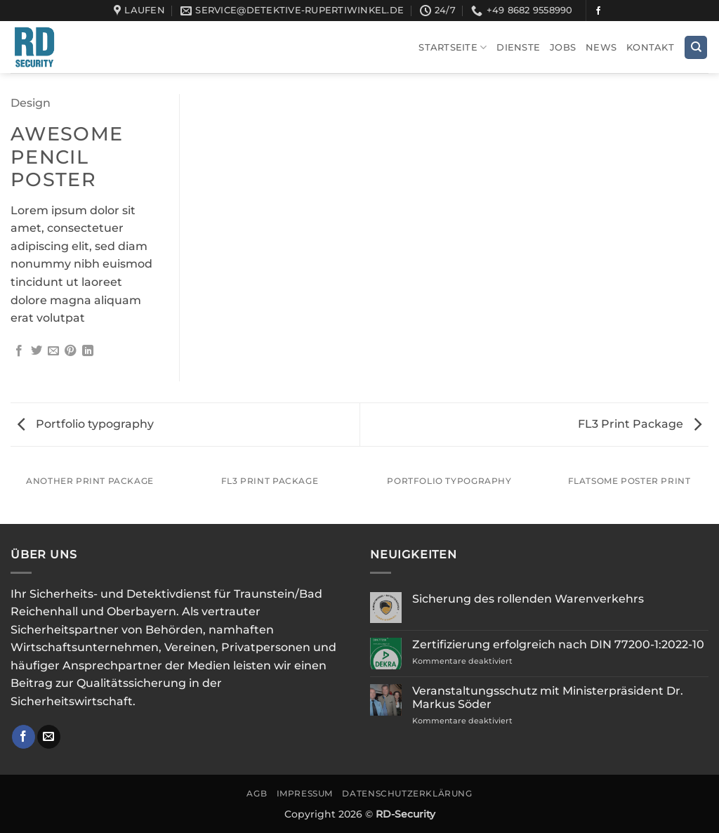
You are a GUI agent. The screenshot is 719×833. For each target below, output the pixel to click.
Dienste (518, 47)
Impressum (305, 793)
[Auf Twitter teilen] (36, 351)
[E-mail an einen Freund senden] (53, 351)
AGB (256, 793)
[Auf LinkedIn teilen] (87, 351)
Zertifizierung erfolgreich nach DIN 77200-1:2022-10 (558, 644)
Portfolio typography (86, 424)
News (601, 47)
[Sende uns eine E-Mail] (48, 737)
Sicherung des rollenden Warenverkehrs (528, 598)
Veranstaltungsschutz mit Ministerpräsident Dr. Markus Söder (547, 697)
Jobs (563, 47)
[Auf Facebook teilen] (19, 351)
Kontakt (650, 47)
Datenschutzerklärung (407, 793)
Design (31, 103)
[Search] (696, 47)
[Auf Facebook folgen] (598, 11)
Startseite (452, 47)
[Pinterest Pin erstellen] (70, 351)
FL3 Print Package (639, 424)
